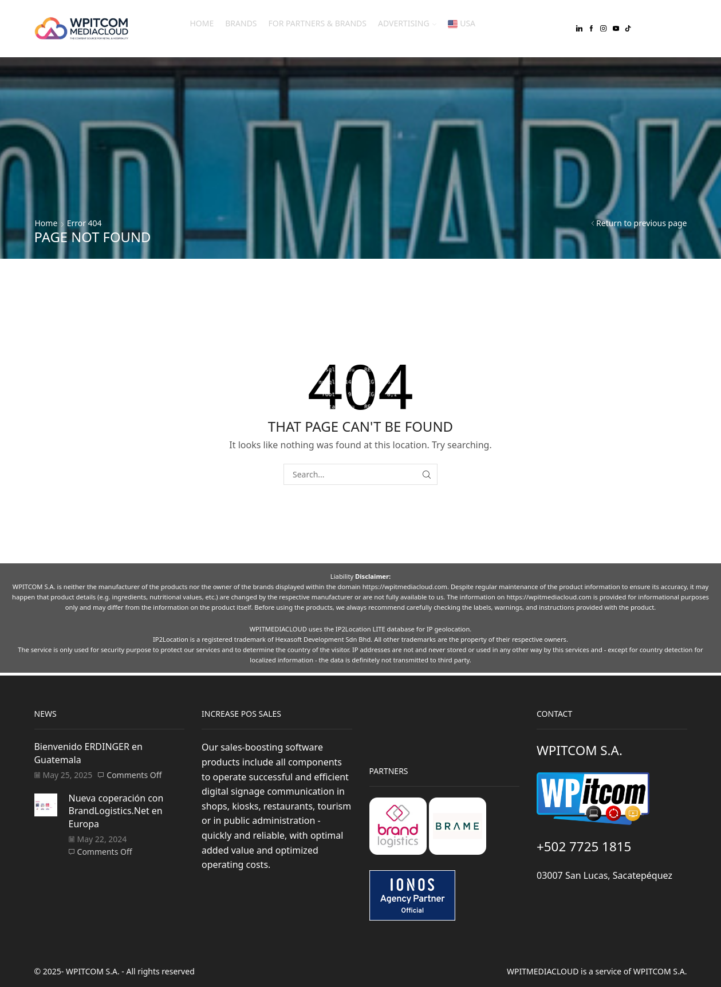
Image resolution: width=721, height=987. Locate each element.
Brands (241, 23)
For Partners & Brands (318, 23)
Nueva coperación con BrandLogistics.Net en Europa (116, 811)
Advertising (407, 23)
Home (202, 23)
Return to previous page (641, 223)
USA (461, 23)
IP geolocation (448, 629)
